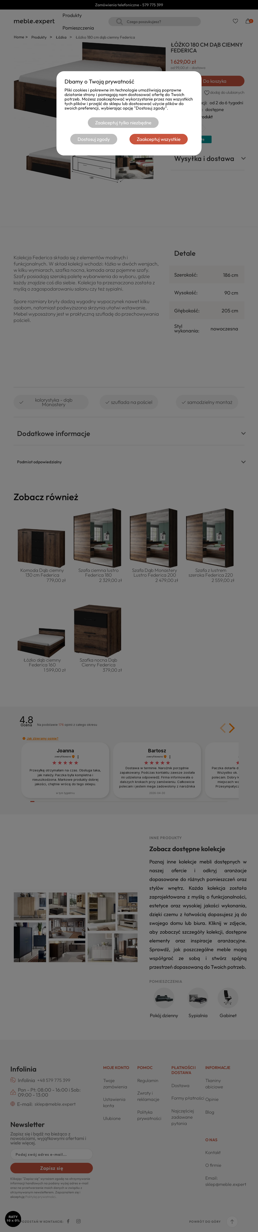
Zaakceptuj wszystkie (159, 139)
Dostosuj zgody (93, 139)
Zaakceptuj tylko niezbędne (123, 123)
